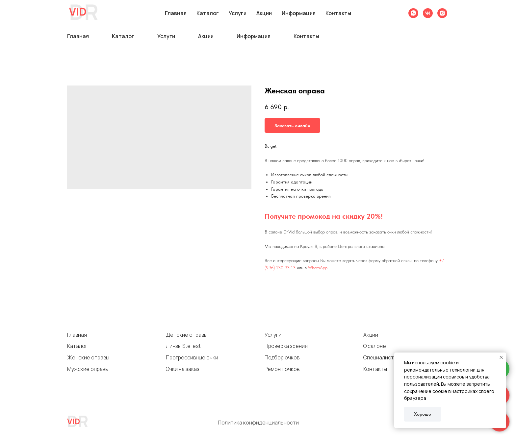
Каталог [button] (123, 36)
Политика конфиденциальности (258, 422)
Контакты (306, 36)
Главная (78, 36)
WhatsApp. (318, 267)
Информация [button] (254, 36)
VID (73, 421)
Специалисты (380, 357)
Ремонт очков (282, 369)
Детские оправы (186, 334)
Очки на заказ (182, 369)
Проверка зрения (286, 346)
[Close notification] (501, 357)
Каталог (77, 346)
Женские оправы (88, 357)
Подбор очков (282, 357)
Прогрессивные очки (192, 357)
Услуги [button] (166, 36)
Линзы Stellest (183, 346)
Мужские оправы (88, 369)
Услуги (273, 334)
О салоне (374, 346)
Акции (206, 36)
